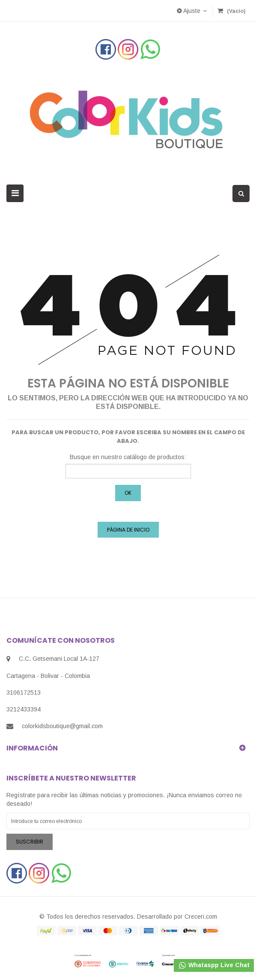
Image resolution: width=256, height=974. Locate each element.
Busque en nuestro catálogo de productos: (128, 457)
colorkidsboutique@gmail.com (62, 726)
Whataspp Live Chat (214, 965)
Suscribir (29, 841)
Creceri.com (201, 916)
